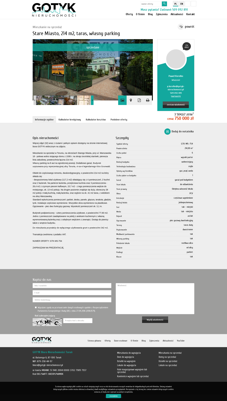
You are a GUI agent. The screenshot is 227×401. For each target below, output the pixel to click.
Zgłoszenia (154, 341)
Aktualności (168, 341)
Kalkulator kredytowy (70, 119)
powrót (189, 27)
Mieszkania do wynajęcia (129, 352)
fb (187, 3)
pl (175, 3)
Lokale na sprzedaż (168, 365)
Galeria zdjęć (122, 100)
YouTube (180, 341)
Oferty (129, 14)
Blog (144, 341)
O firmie (140, 14)
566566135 (176, 96)
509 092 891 (180, 10)
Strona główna (94, 341)
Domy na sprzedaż (167, 357)
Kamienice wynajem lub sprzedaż (133, 376)
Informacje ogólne (44, 119)
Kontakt (190, 14)
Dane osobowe (120, 341)
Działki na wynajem (126, 361)
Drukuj (148, 100)
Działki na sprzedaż (168, 361)
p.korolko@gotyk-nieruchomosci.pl (175, 88)
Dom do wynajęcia (125, 357)
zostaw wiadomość (176, 104)
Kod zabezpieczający (45, 315)
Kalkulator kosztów (96, 119)
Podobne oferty (119, 119)
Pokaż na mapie (131, 100)
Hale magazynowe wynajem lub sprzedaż (132, 370)
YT (193, 3)
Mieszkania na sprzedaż (170, 352)
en (181, 3)
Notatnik (92, 352)
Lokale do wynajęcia (126, 365)
